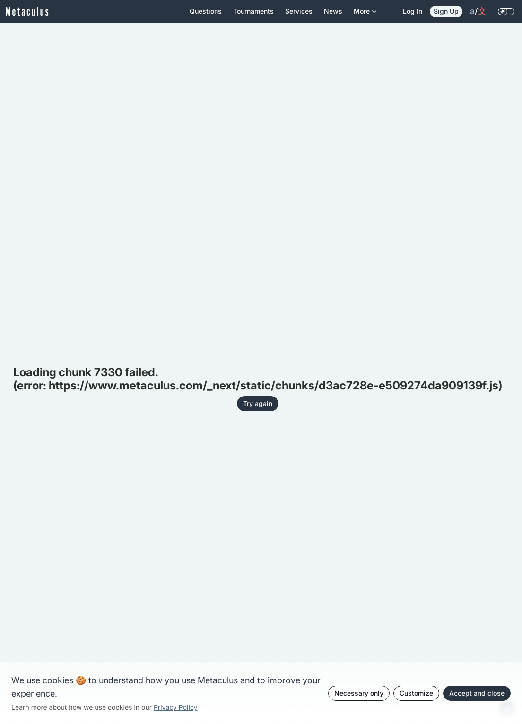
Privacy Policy (176, 708)
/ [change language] (478, 11)
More (365, 15)
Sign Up (446, 11)
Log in (412, 11)
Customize (416, 693)
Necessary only (358, 693)
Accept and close (477, 693)
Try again (257, 403)
